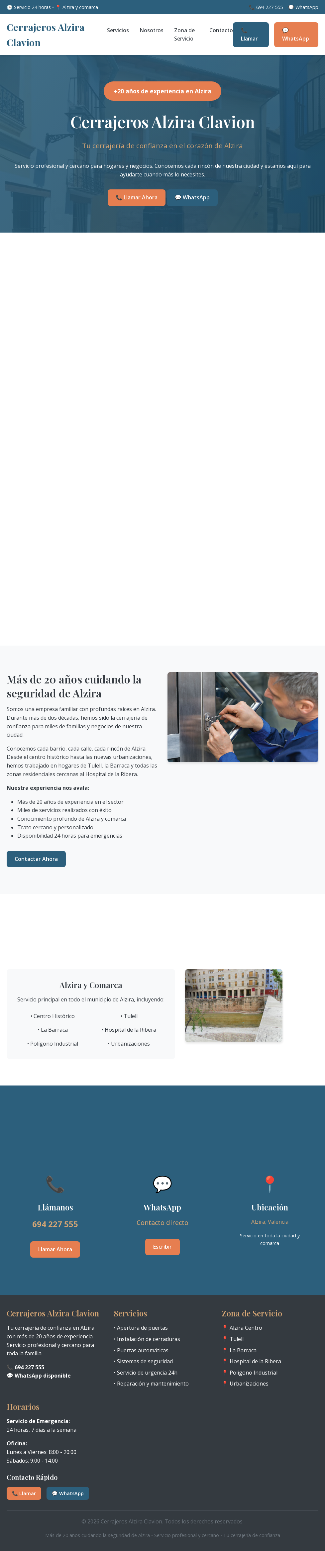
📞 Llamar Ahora (137, 197)
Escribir (162, 1246)
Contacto (221, 30)
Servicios (118, 30)
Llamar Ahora (55, 1249)
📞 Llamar (249, 35)
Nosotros (151, 30)
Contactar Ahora (36, 859)
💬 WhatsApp (295, 35)
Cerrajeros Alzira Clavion (45, 35)
